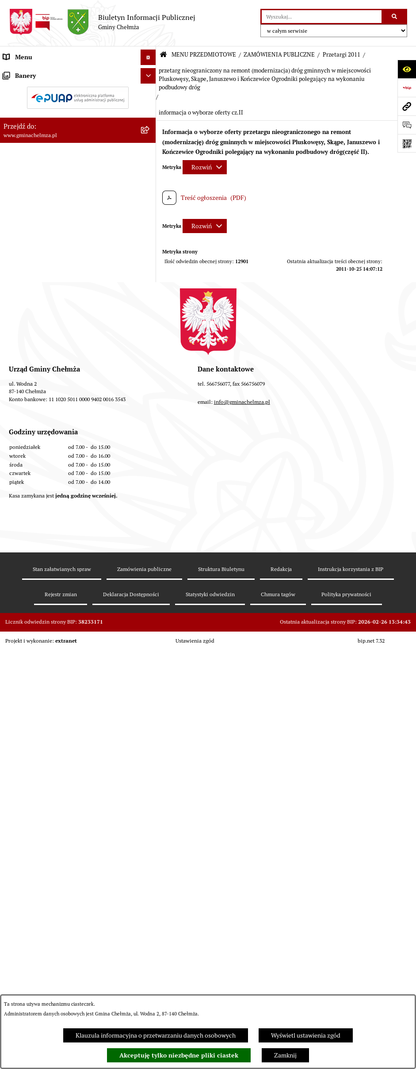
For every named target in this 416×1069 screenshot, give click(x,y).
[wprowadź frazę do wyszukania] (321, 16)
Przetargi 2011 (341, 54)
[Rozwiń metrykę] (205, 167)
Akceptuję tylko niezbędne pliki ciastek (178, 1055)
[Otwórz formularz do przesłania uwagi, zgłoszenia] (406, 124)
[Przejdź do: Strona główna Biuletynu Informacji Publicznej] (163, 55)
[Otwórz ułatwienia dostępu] (406, 69)
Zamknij (285, 1055)
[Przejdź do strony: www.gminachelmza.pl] (406, 106)
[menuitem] (78, 94)
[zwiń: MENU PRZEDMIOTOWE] (150, 73)
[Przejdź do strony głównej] (102, 22)
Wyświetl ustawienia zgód (305, 1035)
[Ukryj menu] (148, 57)
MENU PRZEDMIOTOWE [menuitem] (37, 73)
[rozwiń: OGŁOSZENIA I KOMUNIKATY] (150, 93)
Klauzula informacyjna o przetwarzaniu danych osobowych (156, 1035)
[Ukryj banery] (148, 709)
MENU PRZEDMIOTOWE (204, 54)
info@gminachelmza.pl (242, 896)
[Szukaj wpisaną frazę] (395, 16)
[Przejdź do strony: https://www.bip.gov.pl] (406, 87)
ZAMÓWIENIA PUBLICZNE (279, 54)
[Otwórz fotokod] (406, 143)
